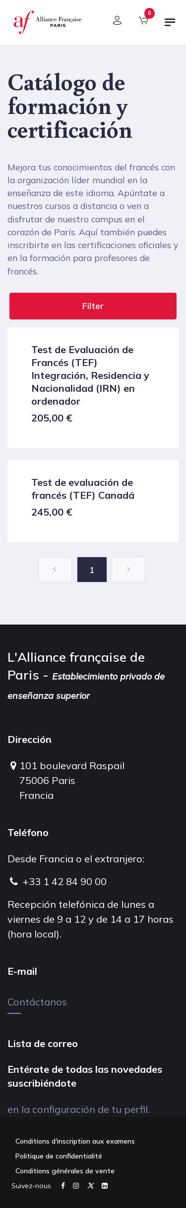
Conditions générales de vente (65, 1170)
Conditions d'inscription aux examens (75, 1141)
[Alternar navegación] (170, 26)
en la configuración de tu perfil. (78, 1109)
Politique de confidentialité (58, 1156)
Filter (93, 306)
